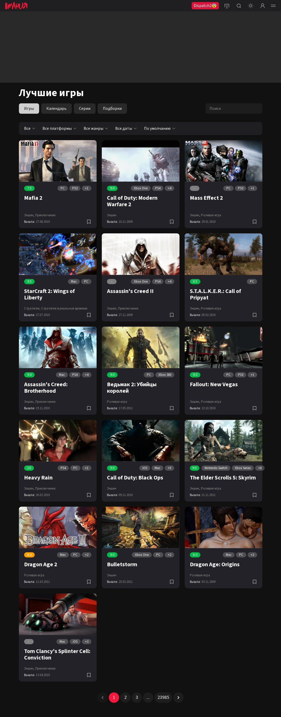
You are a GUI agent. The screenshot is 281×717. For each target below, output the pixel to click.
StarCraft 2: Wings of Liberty (49, 294)
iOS (144, 468)
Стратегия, (32, 308)
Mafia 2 (33, 198)
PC (63, 188)
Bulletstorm (122, 564)
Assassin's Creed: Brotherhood (46, 387)
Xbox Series (243, 468)
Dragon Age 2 (40, 564)
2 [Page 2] (125, 697)
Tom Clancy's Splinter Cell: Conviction (57, 654)
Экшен (111, 215)
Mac (74, 281)
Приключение (45, 215)
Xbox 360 (164, 374)
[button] (102, 697)
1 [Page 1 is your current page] (114, 697)
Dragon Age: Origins (215, 564)
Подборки (112, 108)
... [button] (148, 697)
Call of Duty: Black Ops (135, 478)
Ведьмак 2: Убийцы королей (132, 387)
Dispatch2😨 (205, 6)
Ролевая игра (211, 215)
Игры (29, 108)
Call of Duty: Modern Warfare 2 (132, 201)
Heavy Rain (38, 478)
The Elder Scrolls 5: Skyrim (223, 478)
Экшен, (29, 215)
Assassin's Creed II (130, 291)
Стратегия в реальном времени (64, 308)
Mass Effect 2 (206, 198)
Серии (84, 108)
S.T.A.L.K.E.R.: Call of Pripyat (215, 294)
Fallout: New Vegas (214, 384)
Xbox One (141, 188)
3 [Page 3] (137, 697)
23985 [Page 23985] (163, 697)
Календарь (56, 108)
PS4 (157, 188)
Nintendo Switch (216, 468)
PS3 (74, 188)
